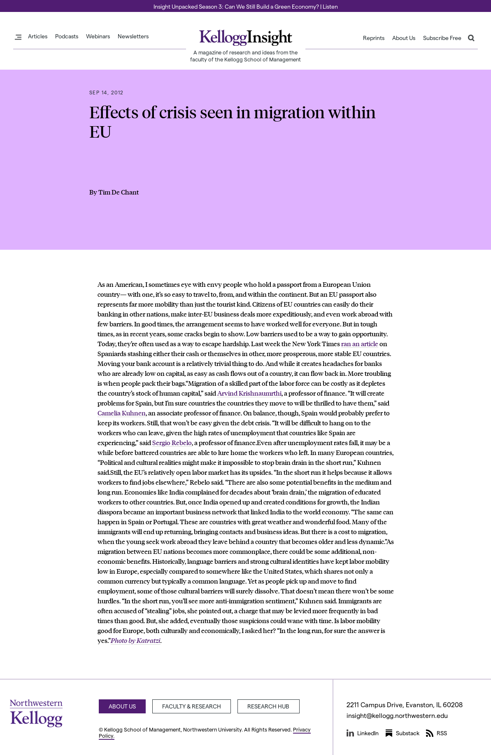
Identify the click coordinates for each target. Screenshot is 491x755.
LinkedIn (363, 733)
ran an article (359, 343)
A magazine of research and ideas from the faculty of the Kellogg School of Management (245, 55)
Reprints (373, 38)
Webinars (98, 36)
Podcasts (66, 36)
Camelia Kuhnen (122, 412)
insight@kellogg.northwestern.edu (398, 715)
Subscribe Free (442, 38)
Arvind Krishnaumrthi (249, 393)
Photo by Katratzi (136, 640)
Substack (402, 733)
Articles (37, 36)
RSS (436, 733)
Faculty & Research (192, 706)
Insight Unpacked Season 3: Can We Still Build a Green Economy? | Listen (246, 6)
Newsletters (133, 36)
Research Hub (270, 706)
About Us (403, 38)
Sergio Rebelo (172, 442)
